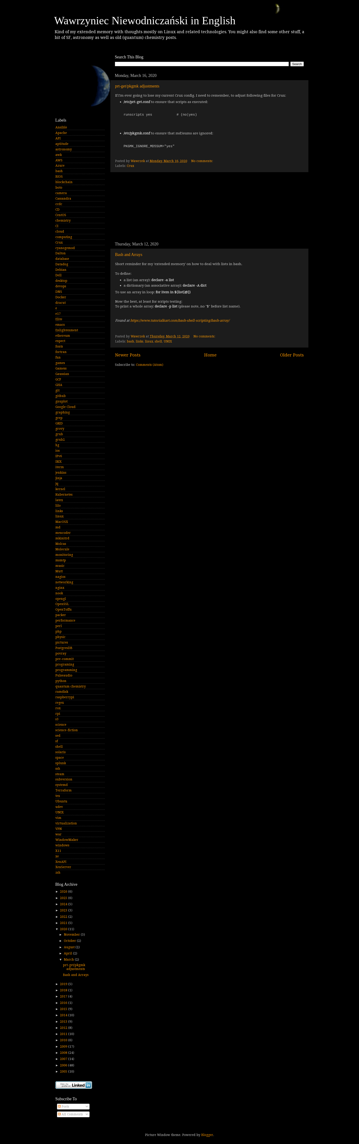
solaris (60, 752)
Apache (61, 133)
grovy (59, 428)
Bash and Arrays (128, 254)
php (58, 631)
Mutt (59, 571)
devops (60, 286)
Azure (60, 165)
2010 (64, 1040)
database (62, 259)
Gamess (61, 368)
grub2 (60, 439)
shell (158, 341)
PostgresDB (63, 648)
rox (58, 708)
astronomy (63, 149)
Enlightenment (66, 330)
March (69, 959)
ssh (57, 768)
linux (149, 341)
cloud (59, 231)
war (58, 834)
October (70, 941)
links (139, 341)
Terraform (63, 790)
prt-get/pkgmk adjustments (137, 86)
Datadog (61, 264)
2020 (64, 929)
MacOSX (61, 522)
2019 (64, 984)
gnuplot (61, 401)
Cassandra (63, 198)
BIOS (59, 176)
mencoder (63, 533)
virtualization (66, 823)
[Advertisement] (209, 207)
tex (57, 796)
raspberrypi (64, 697)
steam (59, 774)
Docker (60, 297)
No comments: (202, 161)
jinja (58, 478)
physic (60, 637)
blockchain (64, 182)
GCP (58, 379)
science (60, 724)
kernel (60, 489)
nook (59, 593)
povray (60, 653)
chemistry (63, 220)
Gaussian (62, 374)
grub (59, 434)
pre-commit (64, 659)
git (57, 390)
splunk (60, 763)
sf (56, 741)
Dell (58, 275)
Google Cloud (65, 407)
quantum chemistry (70, 686)
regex (59, 702)
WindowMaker (66, 840)
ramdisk (61, 691)
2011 (64, 1034)
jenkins (60, 472)
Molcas (60, 544)
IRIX (58, 461)
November (72, 934)
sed (57, 735)
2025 (64, 898)
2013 (64, 1021)
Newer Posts (128, 355)
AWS (59, 160)
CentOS (60, 215)
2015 (64, 1009)
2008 (64, 1052)
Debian (60, 270)
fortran (61, 352)
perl (58, 626)
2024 (64, 904)
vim (58, 818)
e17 (58, 313)
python (60, 681)
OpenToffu (63, 609)
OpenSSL (62, 604)
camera (61, 193)
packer (60, 615)
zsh (57, 872)
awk (58, 155)
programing (64, 664)
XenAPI (60, 862)
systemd (61, 785)
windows (62, 845)
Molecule (62, 549)
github (60, 396)
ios (57, 450)
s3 (57, 719)
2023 (64, 910)
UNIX (168, 341)
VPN (58, 829)
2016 (64, 1003)
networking (64, 582)
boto (58, 187)
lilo (58, 505)
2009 (64, 1046)
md (57, 527)
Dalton (60, 253)
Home (210, 355)
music (60, 566)
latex (59, 500)
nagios (60, 577)
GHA (58, 385)
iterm (59, 467)
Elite (58, 319)
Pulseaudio (63, 675)
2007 (64, 1059)
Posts (63, 1106)
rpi (57, 713)
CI (56, 226)
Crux (130, 166)
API (58, 138)
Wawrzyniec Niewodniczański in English (145, 20)
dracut (60, 302)
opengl (60, 599)
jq (56, 483)
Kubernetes (64, 494)
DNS (58, 291)
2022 (64, 916)
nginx (59, 588)
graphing (62, 412)
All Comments (70, 1114)
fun (58, 357)
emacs (60, 324)
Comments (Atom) (149, 365)
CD (57, 209)
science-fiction (66, 730)
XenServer (63, 867)
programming (66, 670)
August (70, 947)
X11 (58, 851)
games (60, 363)
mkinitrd (62, 538)
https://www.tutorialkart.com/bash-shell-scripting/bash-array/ (179, 320)
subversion (63, 779)
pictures (61, 642)
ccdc (58, 204)
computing (63, 237)
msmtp (60, 560)
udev (59, 807)
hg (57, 445)
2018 (64, 990)
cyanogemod (65, 248)
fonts (59, 346)
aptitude (61, 144)
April (68, 953)
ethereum (62, 335)
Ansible (61, 127)
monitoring (64, 555)
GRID (59, 423)
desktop (61, 281)
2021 (64, 923)
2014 (64, 1015)
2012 (64, 1028)
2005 (64, 1071)
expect (60, 341)
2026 (64, 891)
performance (65, 620)
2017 (64, 996)
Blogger (207, 1135)
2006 (64, 1065)
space (59, 757)
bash (130, 341)
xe (57, 856)
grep (59, 418)
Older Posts (292, 355)
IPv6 (58, 456)
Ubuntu (61, 801)
